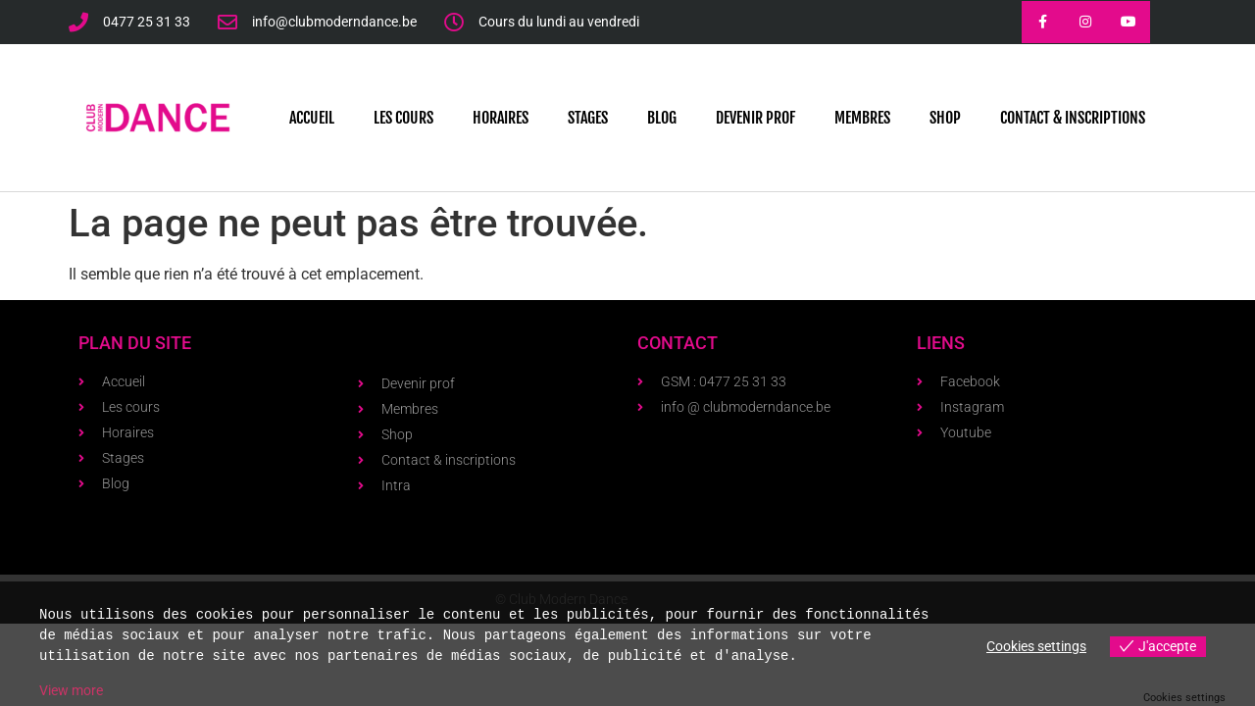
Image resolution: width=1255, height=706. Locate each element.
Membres (862, 117)
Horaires (500, 117)
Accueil (311, 117)
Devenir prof (755, 117)
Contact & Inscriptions (1072, 117)
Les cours (403, 117)
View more (71, 690)
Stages (588, 117)
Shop (945, 117)
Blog (662, 117)
